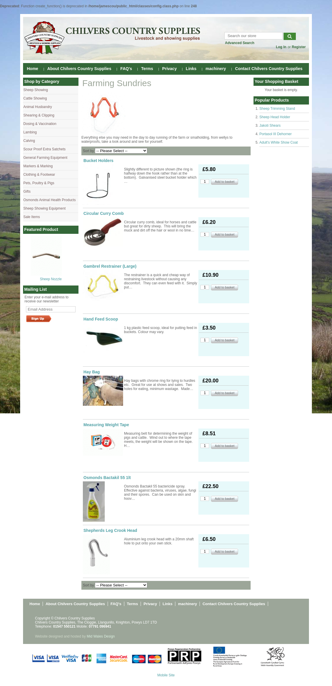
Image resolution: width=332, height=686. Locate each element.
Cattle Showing (35, 98)
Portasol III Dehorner (275, 134)
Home (32, 68)
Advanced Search (239, 43)
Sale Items (31, 217)
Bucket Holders (98, 160)
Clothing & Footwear (39, 175)
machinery (216, 68)
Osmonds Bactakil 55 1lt (107, 477)
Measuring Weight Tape (106, 424)
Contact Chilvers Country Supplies (269, 68)
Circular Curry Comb (103, 213)
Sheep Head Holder (274, 117)
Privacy (169, 68)
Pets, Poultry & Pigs (38, 183)
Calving (29, 141)
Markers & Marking (38, 166)
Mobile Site (165, 675)
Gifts (27, 191)
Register (299, 47)
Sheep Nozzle (51, 279)
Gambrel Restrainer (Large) (110, 266)
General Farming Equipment (45, 158)
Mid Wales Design (101, 636)
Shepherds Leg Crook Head (110, 530)
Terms (147, 68)
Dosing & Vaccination (39, 124)
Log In (281, 47)
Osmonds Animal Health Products (49, 200)
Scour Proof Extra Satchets (44, 149)
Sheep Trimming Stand (277, 109)
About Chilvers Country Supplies (79, 68)
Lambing (30, 132)
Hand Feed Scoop (100, 319)
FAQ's (126, 68)
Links (191, 68)
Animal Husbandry (37, 107)
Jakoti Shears (270, 125)
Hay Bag (91, 372)
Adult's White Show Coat (278, 142)
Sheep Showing (35, 90)
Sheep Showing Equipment (44, 208)
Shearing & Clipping (38, 115)
